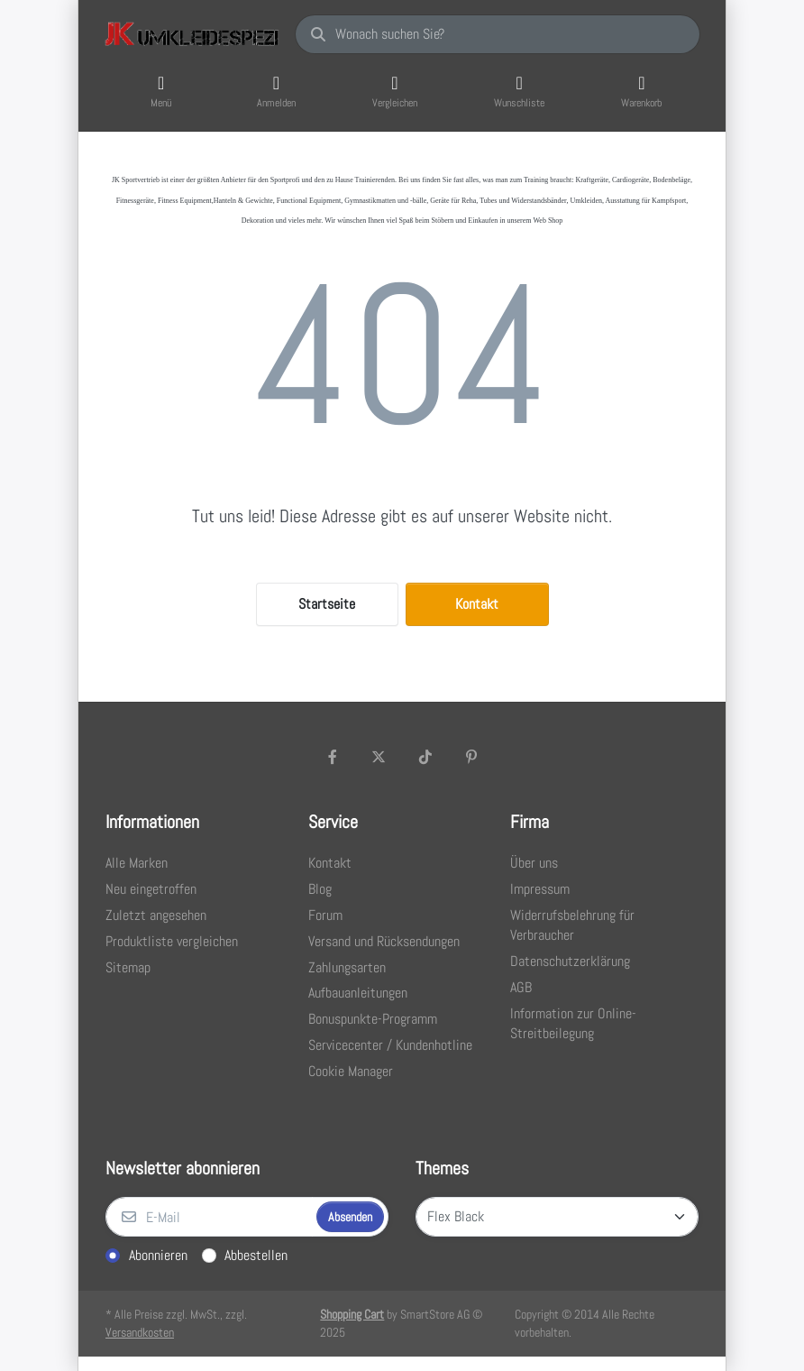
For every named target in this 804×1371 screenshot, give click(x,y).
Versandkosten (139, 1332)
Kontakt (476, 603)
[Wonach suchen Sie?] (497, 34)
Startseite (326, 603)
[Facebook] (332, 757)
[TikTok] (425, 757)
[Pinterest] (472, 757)
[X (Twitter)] (378, 757)
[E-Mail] (209, 1217)
